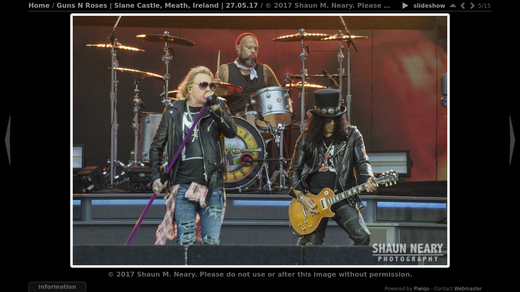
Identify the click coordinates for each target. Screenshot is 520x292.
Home (39, 5)
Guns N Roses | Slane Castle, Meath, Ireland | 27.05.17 (157, 5)
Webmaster (468, 289)
